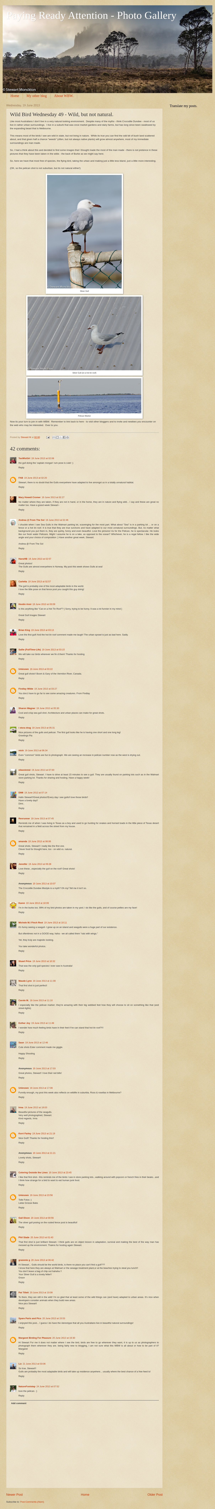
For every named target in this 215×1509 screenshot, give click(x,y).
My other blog (36, 96)
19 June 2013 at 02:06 (42, 458)
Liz (20, 1363)
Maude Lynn (25, 981)
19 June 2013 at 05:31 (43, 727)
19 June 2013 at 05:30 (47, 708)
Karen (21, 903)
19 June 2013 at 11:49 (42, 1023)
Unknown (23, 669)
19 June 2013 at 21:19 (43, 1133)
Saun (21, 1042)
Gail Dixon (24, 1218)
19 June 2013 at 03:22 (41, 669)
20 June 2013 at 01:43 (42, 1237)
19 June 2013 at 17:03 (44, 1068)
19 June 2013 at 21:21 (44, 1153)
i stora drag (24, 727)
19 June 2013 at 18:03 (35, 1107)
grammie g (24, 1260)
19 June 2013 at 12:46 (36, 1042)
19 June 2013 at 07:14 (35, 792)
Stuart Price (24, 961)
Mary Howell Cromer (29, 497)
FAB (20, 477)
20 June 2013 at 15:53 (53, 1318)
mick (21, 750)
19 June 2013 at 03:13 (42, 630)
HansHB (22, 558)
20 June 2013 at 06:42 (42, 1260)
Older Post (155, 1494)
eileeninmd (24, 770)
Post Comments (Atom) (32, 1501)
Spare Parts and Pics (29, 1318)
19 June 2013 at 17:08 (41, 1088)
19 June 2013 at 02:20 (35, 477)
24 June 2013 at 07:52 (47, 1386)
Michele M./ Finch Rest (30, 922)
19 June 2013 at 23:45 (60, 1172)
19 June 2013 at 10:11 (55, 922)
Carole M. (23, 1000)
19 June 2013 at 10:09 (37, 903)
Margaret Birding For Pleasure (34, 1338)
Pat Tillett (23, 1292)
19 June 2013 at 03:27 (45, 688)
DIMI (20, 792)
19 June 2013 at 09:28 (39, 864)
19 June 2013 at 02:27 (53, 497)
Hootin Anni (24, 604)
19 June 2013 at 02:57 (39, 558)
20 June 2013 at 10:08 (41, 1292)
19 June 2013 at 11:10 (41, 1000)
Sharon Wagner (26, 708)
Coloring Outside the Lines (33, 1172)
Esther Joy (24, 1023)
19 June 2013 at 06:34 (36, 750)
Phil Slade (23, 1237)
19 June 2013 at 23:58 (41, 1195)
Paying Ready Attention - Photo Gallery (91, 15)
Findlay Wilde (25, 688)
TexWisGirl (24, 458)
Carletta (22, 581)
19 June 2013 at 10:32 (43, 961)
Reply (21, 467)
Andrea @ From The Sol (31, 520)
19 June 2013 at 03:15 (53, 649)
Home (14, 96)
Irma (20, 1107)
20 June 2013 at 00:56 (42, 1218)
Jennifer (22, 864)
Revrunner (24, 818)
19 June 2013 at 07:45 (42, 818)
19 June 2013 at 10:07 (44, 883)
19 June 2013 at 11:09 (44, 981)
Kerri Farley (24, 1133)
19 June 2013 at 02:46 (56, 520)
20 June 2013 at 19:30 (63, 1338)
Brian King (24, 630)
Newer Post (14, 1494)
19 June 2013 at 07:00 (42, 770)
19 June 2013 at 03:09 (43, 604)
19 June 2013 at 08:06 (39, 841)
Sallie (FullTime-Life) (29, 649)
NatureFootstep (26, 1386)
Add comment (18, 1403)
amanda (22, 841)
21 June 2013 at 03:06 (34, 1363)
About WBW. (63, 96)
